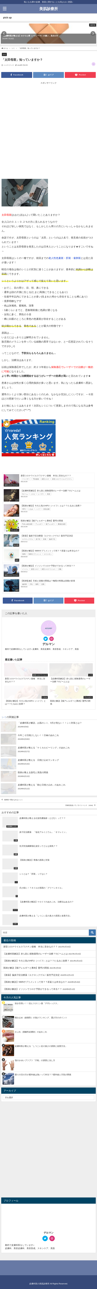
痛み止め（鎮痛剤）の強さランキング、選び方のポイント (41, 1018)
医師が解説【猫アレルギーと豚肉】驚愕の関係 (26, 968)
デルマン (48, 644)
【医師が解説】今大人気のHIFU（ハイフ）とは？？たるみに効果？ (36, 961)
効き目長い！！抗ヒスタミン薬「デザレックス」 (37, 1003)
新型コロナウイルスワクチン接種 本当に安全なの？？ (30, 947)
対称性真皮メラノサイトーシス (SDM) (79, 805)
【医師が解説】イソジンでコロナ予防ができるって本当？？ (32, 989)
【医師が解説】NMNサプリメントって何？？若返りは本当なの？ (35, 982)
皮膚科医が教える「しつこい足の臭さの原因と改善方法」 (41, 1046)
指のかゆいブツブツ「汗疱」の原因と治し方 (35, 1060)
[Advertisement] (48, 107)
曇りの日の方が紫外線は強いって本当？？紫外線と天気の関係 (43, 1075)
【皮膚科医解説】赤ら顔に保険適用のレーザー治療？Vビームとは (35, 954)
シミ (4, 54)
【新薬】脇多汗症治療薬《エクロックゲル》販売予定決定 (31, 975)
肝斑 (68, 258)
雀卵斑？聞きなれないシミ (13, 800)
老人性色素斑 (56, 258)
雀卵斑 (77, 258)
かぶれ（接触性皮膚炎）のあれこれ (31, 1032)
